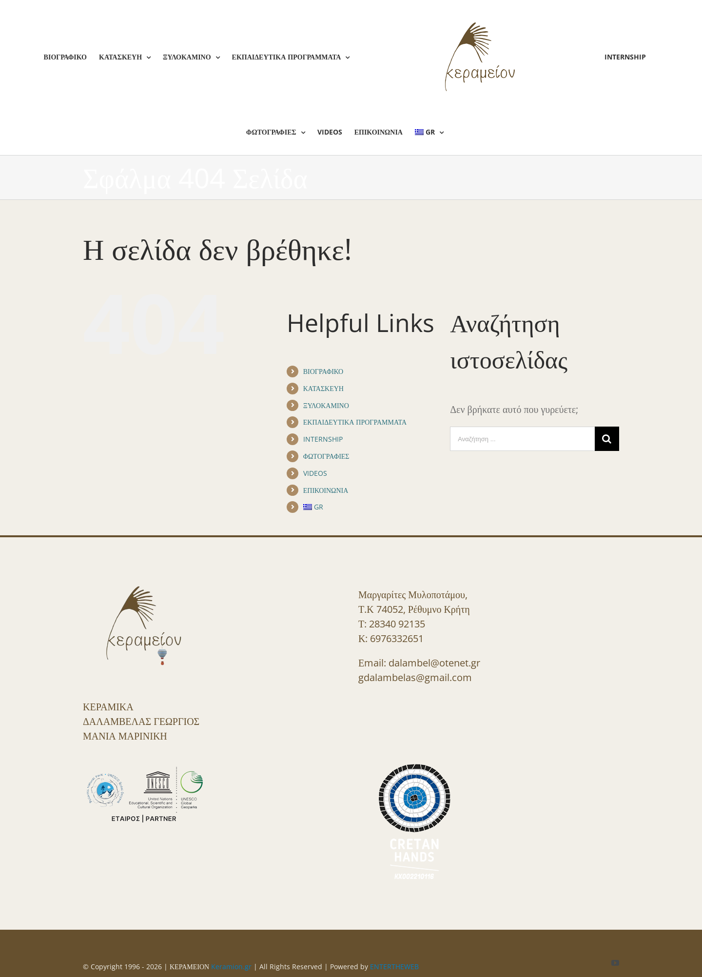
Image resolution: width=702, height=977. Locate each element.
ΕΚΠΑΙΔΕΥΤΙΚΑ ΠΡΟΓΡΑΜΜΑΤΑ (355, 422)
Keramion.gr (231, 966)
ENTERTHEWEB (394, 966)
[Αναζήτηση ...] (522, 439)
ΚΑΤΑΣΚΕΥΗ (323, 388)
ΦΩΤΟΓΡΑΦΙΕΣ (326, 456)
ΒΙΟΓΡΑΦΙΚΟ (323, 371)
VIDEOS (315, 473)
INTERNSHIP (323, 439)
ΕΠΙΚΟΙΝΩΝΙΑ (326, 490)
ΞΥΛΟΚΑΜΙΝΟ (326, 405)
